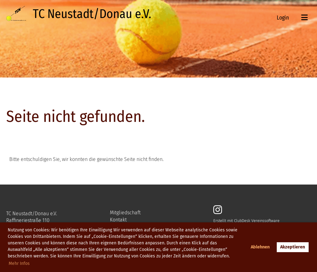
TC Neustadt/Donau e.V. (92, 14)
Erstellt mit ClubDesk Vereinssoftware (246, 220)
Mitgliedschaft (125, 213)
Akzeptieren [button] (292, 247)
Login (283, 17)
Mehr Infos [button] (19, 263)
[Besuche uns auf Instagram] (217, 210)
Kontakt (118, 220)
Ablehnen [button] (260, 247)
